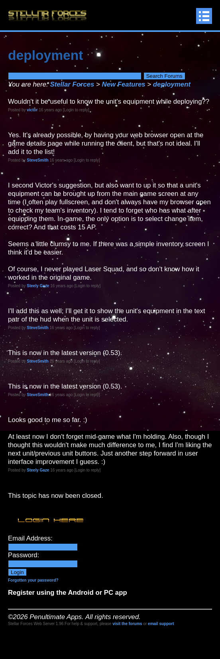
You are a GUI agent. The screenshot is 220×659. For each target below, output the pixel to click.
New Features (123, 84)
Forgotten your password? (33, 580)
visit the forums (127, 624)
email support (161, 624)
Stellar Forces (72, 84)
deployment (172, 84)
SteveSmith (37, 160)
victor (32, 110)
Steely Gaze (38, 286)
